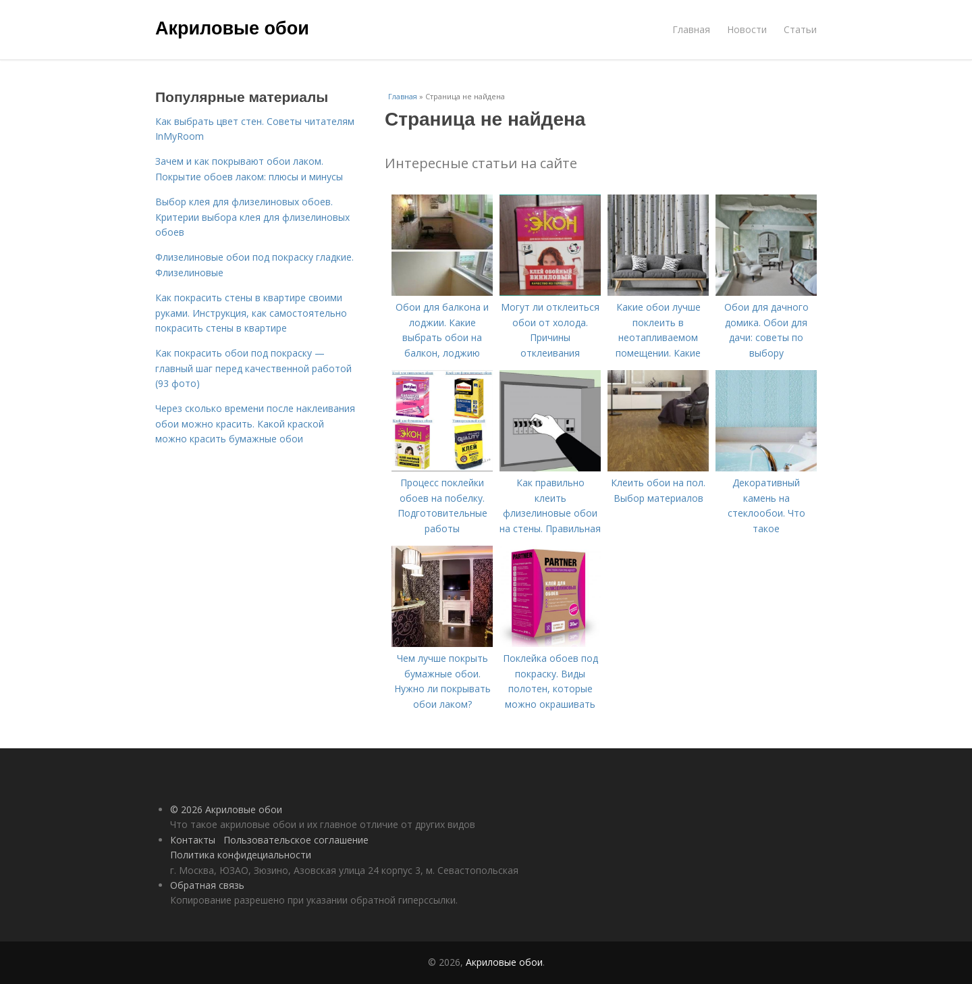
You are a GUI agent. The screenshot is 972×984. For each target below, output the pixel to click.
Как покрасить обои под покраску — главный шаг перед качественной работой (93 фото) (253, 368)
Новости (747, 29)
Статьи (800, 29)
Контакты (192, 839)
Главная (691, 29)
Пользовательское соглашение (296, 839)
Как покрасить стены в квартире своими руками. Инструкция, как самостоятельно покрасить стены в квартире (251, 312)
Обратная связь (207, 885)
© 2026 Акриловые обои (226, 809)
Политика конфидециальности (240, 854)
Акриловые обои (232, 28)
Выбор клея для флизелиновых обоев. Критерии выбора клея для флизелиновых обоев (252, 216)
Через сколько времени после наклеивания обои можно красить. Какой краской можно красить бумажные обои (255, 423)
